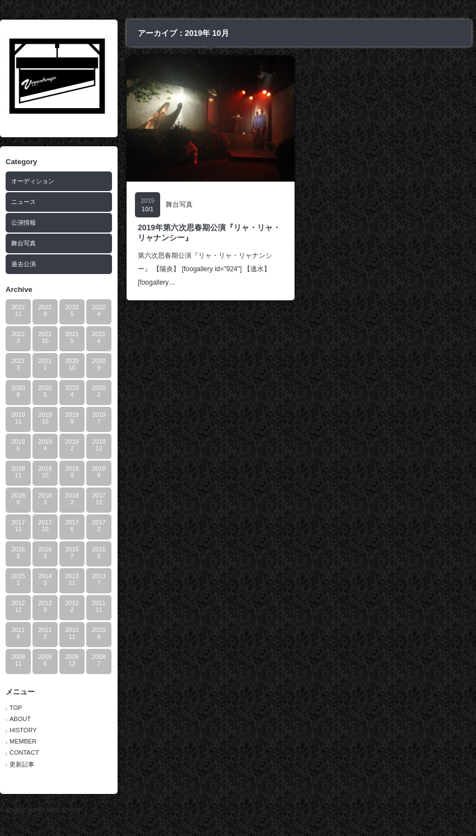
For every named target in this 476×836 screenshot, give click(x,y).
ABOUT (20, 719)
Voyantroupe (21, 809)
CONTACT (24, 752)
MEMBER (23, 741)
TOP (16, 707)
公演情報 (23, 222)
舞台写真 (23, 243)
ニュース (23, 201)
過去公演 (23, 264)
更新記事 (22, 764)
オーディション (32, 181)
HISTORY (23, 730)
